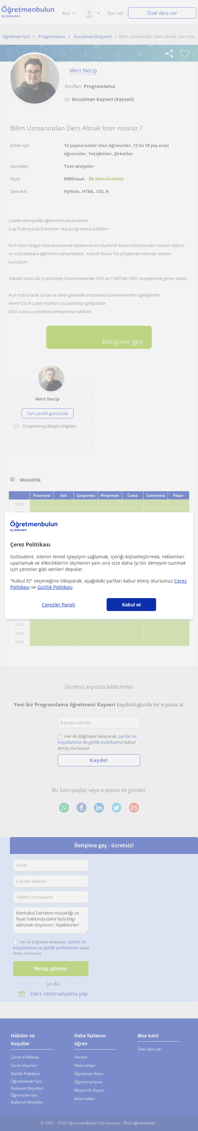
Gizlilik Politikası (55, 587)
